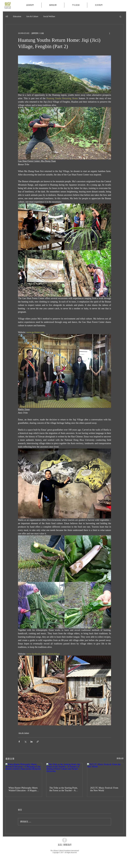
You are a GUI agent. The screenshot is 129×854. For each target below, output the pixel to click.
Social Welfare (49, 16)
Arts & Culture (32, 16)
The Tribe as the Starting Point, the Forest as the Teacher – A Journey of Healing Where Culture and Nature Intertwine (63, 789)
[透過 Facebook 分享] (19, 741)
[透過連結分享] (37, 741)
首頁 (60, 845)
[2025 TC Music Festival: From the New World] (105, 773)
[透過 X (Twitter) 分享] (25, 741)
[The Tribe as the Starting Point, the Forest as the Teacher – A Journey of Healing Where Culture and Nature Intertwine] (64, 773)
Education (17, 16)
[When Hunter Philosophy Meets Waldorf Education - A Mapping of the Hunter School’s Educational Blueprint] (24, 773)
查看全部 (120, 758)
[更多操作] (109, 33)
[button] (52, 5)
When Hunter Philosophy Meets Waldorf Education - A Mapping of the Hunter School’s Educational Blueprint (23, 789)
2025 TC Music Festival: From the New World (104, 789)
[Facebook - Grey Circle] (64, 840)
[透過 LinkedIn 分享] (31, 741)
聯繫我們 (67, 845)
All (6, 16)
